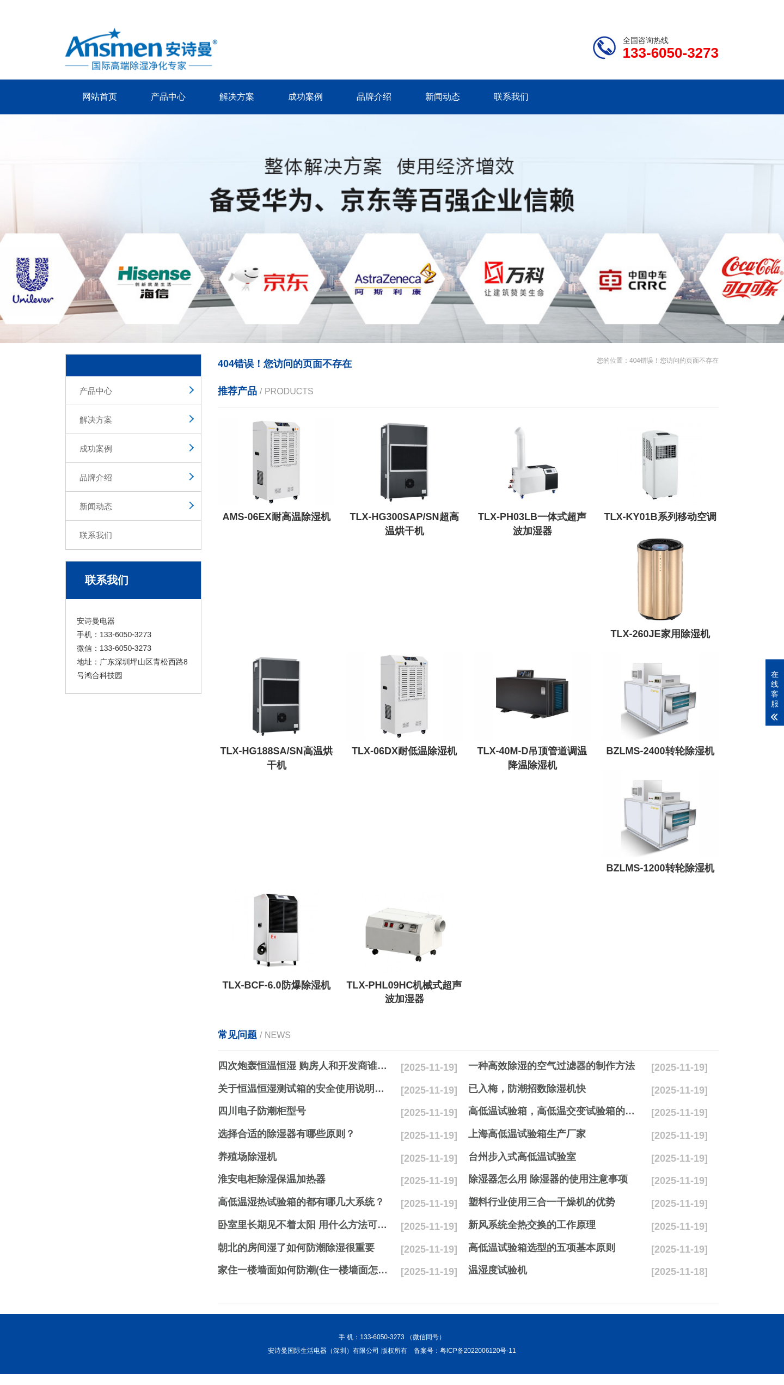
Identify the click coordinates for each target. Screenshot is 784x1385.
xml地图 (705, 8)
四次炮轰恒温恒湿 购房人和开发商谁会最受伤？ (305, 1065)
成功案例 (305, 96)
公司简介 (554, 8)
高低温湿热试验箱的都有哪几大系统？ (301, 1202)
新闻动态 (442, 96)
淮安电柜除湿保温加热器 (272, 1179)
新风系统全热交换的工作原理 (532, 1224)
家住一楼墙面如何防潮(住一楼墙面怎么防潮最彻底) (305, 1270)
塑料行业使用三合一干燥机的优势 (541, 1202)
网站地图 (656, 8)
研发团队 (605, 8)
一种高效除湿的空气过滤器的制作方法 (551, 1065)
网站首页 (99, 96)
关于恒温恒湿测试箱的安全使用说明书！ (305, 1088)
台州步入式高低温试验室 (522, 1156)
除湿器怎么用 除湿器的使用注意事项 (548, 1179)
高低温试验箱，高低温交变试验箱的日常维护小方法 (556, 1111)
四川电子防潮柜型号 (262, 1111)
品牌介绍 (374, 96)
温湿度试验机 (497, 1270)
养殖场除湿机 (247, 1156)
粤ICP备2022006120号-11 (478, 1351)
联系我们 (511, 96)
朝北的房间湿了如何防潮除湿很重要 (296, 1247)
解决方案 (236, 96)
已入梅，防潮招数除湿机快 (527, 1088)
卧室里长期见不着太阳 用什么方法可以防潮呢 (305, 1224)
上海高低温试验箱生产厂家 (527, 1133)
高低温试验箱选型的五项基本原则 (541, 1247)
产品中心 (168, 96)
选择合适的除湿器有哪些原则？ (286, 1133)
